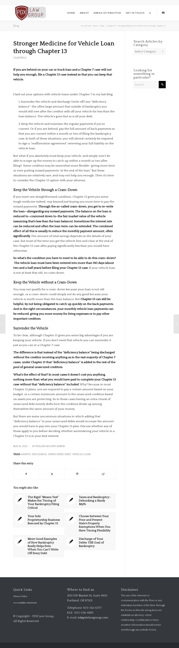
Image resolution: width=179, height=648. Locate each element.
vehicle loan (81, 454)
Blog (16, 25)
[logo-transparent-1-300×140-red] (30, 13)
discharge (39, 454)
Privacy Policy (20, 596)
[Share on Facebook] (26, 474)
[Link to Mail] (163, 12)
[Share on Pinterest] (77, 474)
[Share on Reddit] (103, 474)
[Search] (150, 13)
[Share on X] (52, 474)
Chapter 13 (19, 57)
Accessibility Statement (25, 603)
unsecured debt (59, 454)
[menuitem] (71, 13)
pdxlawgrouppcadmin (50, 446)
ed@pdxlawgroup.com (93, 617)
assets (25, 454)
